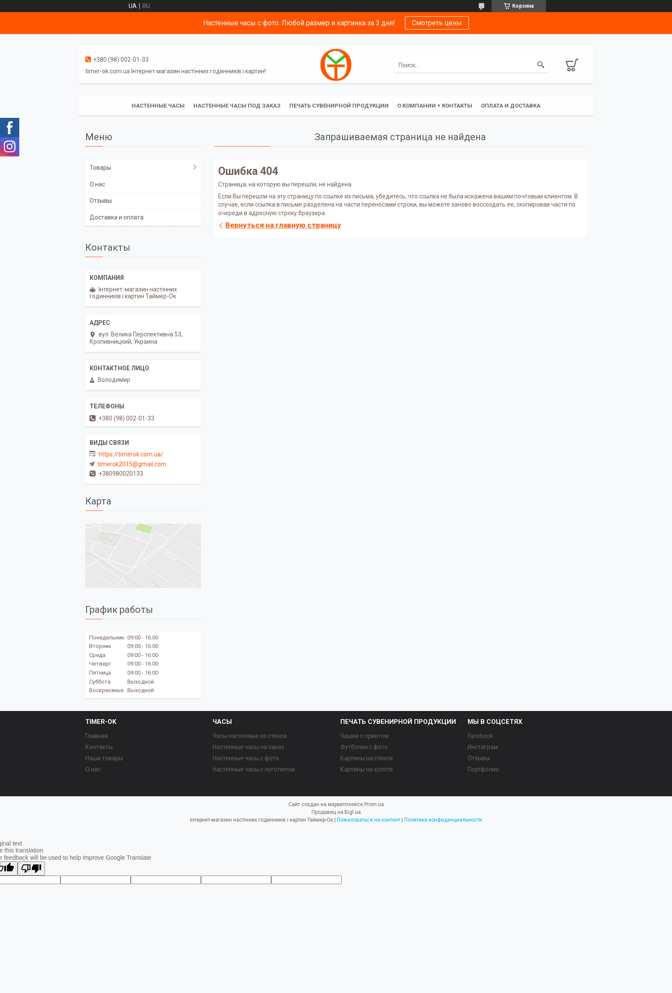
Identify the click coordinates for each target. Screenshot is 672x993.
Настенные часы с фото (246, 758)
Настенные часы (158, 105)
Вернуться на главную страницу (283, 225)
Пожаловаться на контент (368, 820)
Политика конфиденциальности (443, 820)
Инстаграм (483, 747)
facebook (480, 735)
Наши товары (104, 758)
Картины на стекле (366, 758)
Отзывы (101, 200)
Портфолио (483, 769)
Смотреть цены (437, 23)
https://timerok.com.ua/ (131, 454)
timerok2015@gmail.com (132, 464)
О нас (97, 184)
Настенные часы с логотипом (254, 769)
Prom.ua (374, 804)
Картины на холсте (366, 769)
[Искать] (541, 65)
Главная (96, 735)
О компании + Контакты (434, 105)
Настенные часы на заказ (248, 747)
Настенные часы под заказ (237, 105)
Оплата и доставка (510, 105)
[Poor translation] (31, 868)
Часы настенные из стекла (250, 735)
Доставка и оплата (117, 217)
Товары (100, 167)
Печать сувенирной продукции (339, 105)
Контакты (99, 747)
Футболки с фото (364, 747)
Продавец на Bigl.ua (336, 812)
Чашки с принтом (364, 735)
